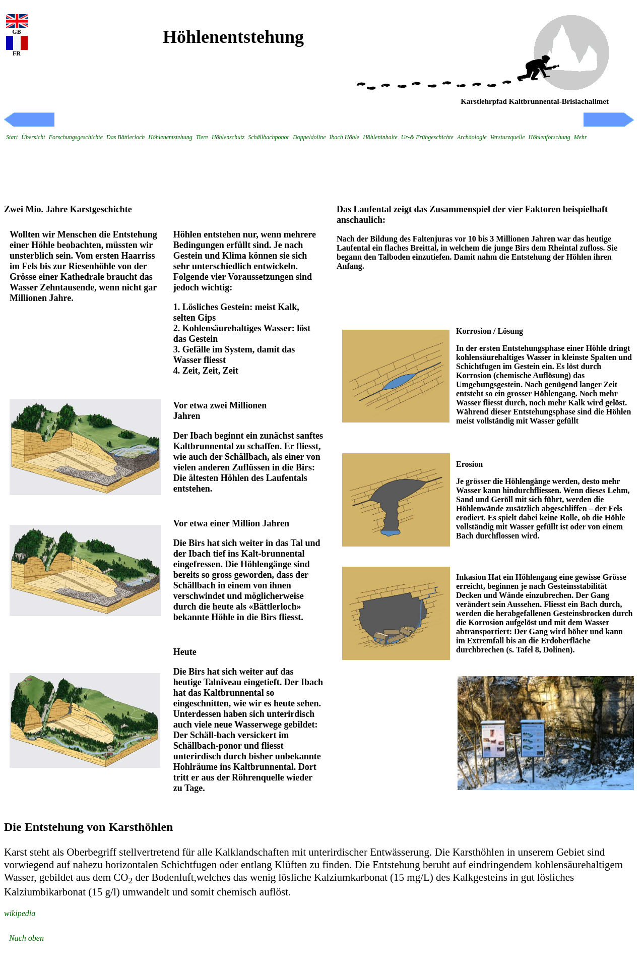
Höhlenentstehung (170, 137)
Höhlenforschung (549, 137)
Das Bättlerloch (125, 137)
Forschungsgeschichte (76, 137)
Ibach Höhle (345, 137)
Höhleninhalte (380, 137)
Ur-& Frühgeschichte (427, 137)
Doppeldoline (309, 137)
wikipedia (19, 913)
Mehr (580, 137)
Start (12, 137)
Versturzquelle (507, 137)
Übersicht (33, 137)
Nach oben (26, 938)
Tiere (202, 137)
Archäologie (472, 137)
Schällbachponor (268, 137)
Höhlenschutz (228, 137)
